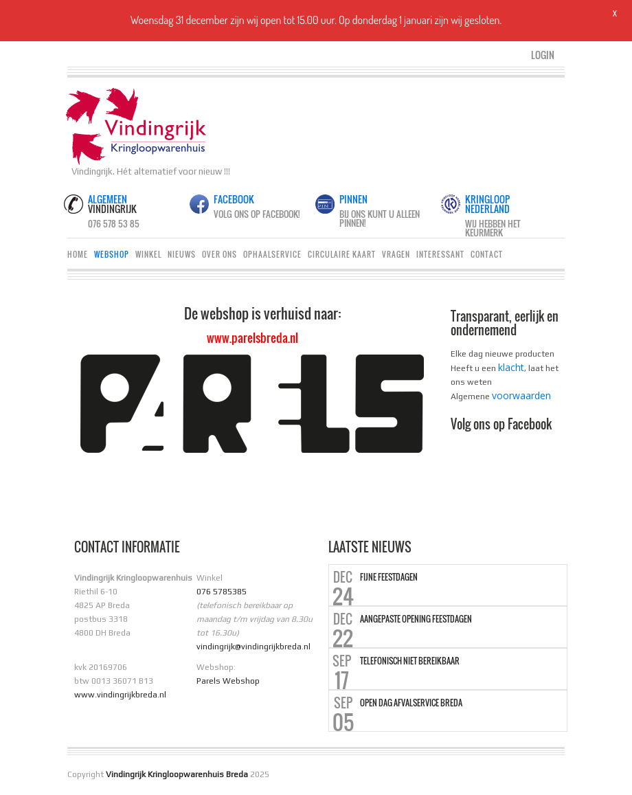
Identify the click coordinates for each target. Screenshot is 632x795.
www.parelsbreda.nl (252, 337)
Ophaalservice (272, 254)
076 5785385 (221, 591)
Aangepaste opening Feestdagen (416, 619)
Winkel (148, 254)
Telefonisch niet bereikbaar (410, 661)
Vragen (396, 254)
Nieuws (182, 254)
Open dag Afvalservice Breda (411, 702)
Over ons (219, 254)
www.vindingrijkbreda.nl (120, 694)
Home (77, 254)
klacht (511, 367)
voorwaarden (521, 395)
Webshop (111, 254)
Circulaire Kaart (342, 254)
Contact (487, 254)
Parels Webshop (228, 681)
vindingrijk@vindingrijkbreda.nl (253, 646)
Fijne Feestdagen (389, 577)
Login (542, 54)
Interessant (440, 254)
